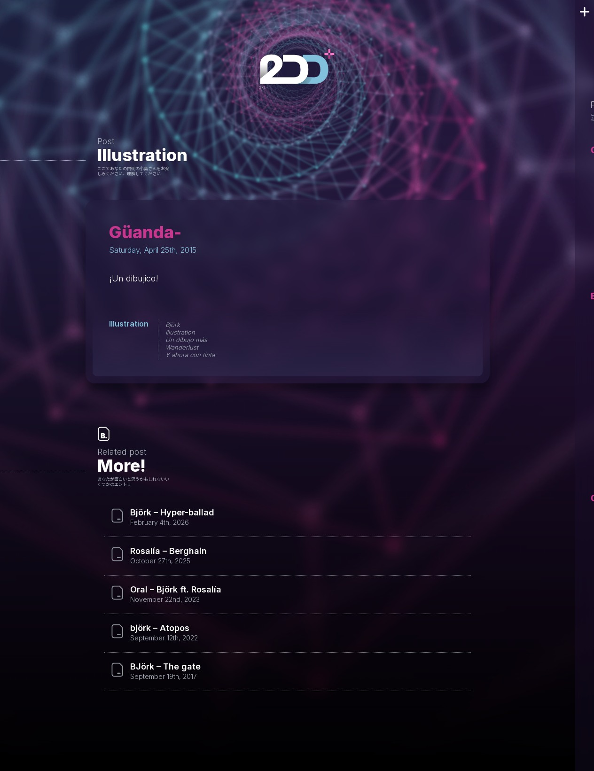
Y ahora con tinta (190, 354)
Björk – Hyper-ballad (172, 512)
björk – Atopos (159, 628)
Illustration (142, 155)
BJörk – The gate (165, 666)
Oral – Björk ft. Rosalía (175, 589)
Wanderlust (181, 347)
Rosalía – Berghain (168, 551)
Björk (172, 324)
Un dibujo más (186, 339)
